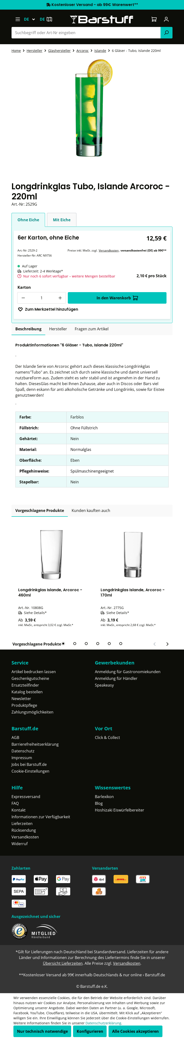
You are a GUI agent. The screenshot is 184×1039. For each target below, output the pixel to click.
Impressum (22, 757)
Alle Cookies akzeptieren (135, 1031)
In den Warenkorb (117, 298)
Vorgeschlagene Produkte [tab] (39, 510)
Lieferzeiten (22, 823)
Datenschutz (23, 751)
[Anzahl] (42, 298)
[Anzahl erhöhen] (60, 298)
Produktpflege (24, 705)
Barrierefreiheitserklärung (35, 744)
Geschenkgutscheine (30, 678)
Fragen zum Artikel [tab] (92, 329)
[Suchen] (166, 32)
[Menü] (18, 19)
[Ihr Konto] (166, 19)
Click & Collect (107, 737)
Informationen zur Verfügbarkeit (41, 816)
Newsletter (21, 698)
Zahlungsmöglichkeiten (32, 712)
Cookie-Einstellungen (30, 771)
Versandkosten (109, 250)
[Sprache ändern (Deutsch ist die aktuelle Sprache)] (32, 19)
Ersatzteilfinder (25, 685)
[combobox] (86, 32)
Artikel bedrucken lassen (34, 671)
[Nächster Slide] (167, 644)
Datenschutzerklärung (103, 1023)
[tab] (28, 329)
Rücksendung (24, 830)
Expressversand (26, 796)
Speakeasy (104, 685)
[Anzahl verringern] (23, 298)
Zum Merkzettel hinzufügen (48, 309)
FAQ (15, 803)
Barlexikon (104, 796)
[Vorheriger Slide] (155, 644)
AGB (15, 737)
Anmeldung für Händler (116, 678)
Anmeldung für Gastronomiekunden (128, 671)
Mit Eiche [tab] (61, 219)
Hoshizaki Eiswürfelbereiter (119, 810)
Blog (99, 803)
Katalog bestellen (27, 692)
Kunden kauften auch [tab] (91, 510)
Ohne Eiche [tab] (28, 219)
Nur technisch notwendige (42, 1031)
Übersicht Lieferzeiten (63, 963)
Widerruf (20, 843)
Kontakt (19, 810)
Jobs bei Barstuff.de (29, 764)
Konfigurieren (90, 1031)
